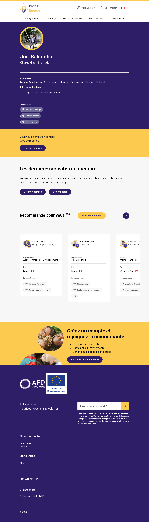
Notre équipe (26, 443)
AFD (22, 462)
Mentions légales (27, 490)
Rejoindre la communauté (85, 359)
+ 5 (74, 296)
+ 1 (48, 290)
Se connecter (60, 191)
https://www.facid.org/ (30, 87)
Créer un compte (33, 148)
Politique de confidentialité (32, 496)
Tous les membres (92, 215)
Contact (23, 446)
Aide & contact (86, 8)
